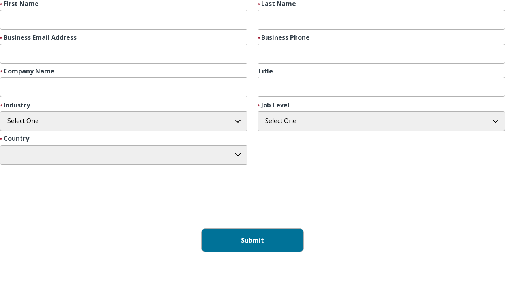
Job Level (275, 105)
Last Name (278, 4)
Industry (17, 105)
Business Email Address (40, 38)
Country (16, 139)
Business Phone (285, 38)
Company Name (29, 71)
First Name (21, 4)
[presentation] (60, 204)
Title (265, 71)
